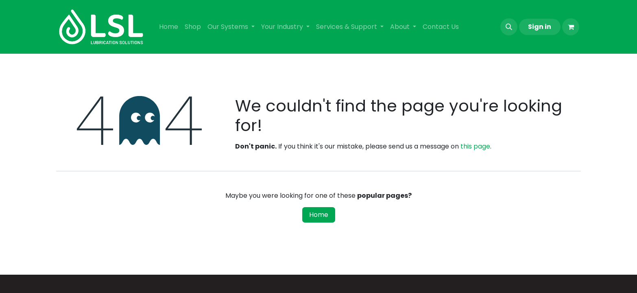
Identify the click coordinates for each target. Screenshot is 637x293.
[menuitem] (168, 27)
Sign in (539, 26)
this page (475, 146)
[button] (508, 26)
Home (318, 214)
